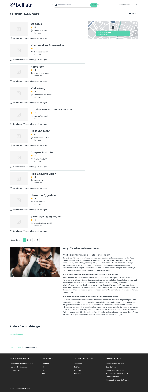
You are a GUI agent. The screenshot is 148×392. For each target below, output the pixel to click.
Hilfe (43, 367)
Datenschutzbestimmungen (21, 363)
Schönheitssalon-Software (117, 373)
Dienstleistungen (16, 334)
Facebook (78, 363)
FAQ (43, 370)
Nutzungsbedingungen (19, 367)
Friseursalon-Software (115, 363)
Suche (94, 5)
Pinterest (77, 373)
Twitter (77, 367)
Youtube (77, 370)
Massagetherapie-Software (117, 380)
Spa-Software (111, 367)
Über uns (45, 363)
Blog (43, 373)
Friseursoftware (112, 377)
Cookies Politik (15, 370)
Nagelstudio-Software (115, 370)
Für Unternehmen (125, 5)
